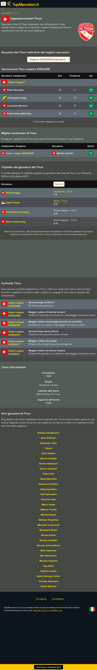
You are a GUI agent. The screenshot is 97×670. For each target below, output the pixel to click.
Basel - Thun (60, 200)
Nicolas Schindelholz (48, 556)
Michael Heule (48, 525)
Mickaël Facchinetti (48, 535)
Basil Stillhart (48, 448)
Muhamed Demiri (49, 540)
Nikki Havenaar (48, 561)
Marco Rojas (48, 515)
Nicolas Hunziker (48, 551)
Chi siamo (41, 609)
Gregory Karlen (48, 500)
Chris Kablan (48, 464)
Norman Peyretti (48, 571)
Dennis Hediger (48, 469)
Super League (20, 153)
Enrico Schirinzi (48, 479)
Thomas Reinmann (48, 592)
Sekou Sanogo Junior (48, 587)
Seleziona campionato (48, 667)
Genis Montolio (48, 489)
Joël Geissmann (48, 505)
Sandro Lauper (48, 581)
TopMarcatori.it (25, 4)
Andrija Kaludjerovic (49, 443)
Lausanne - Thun (63, 191)
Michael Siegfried (48, 530)
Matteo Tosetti (48, 520)
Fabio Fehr (48, 484)
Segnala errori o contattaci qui (47, 621)
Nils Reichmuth (48, 566)
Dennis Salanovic (48, 474)
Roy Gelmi (48, 576)
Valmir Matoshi (49, 597)
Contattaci (58, 609)
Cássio (48, 459)
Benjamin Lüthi (48, 454)
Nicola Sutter (48, 546)
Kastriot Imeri (48, 510)
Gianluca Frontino (48, 494)
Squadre (6, 13)
